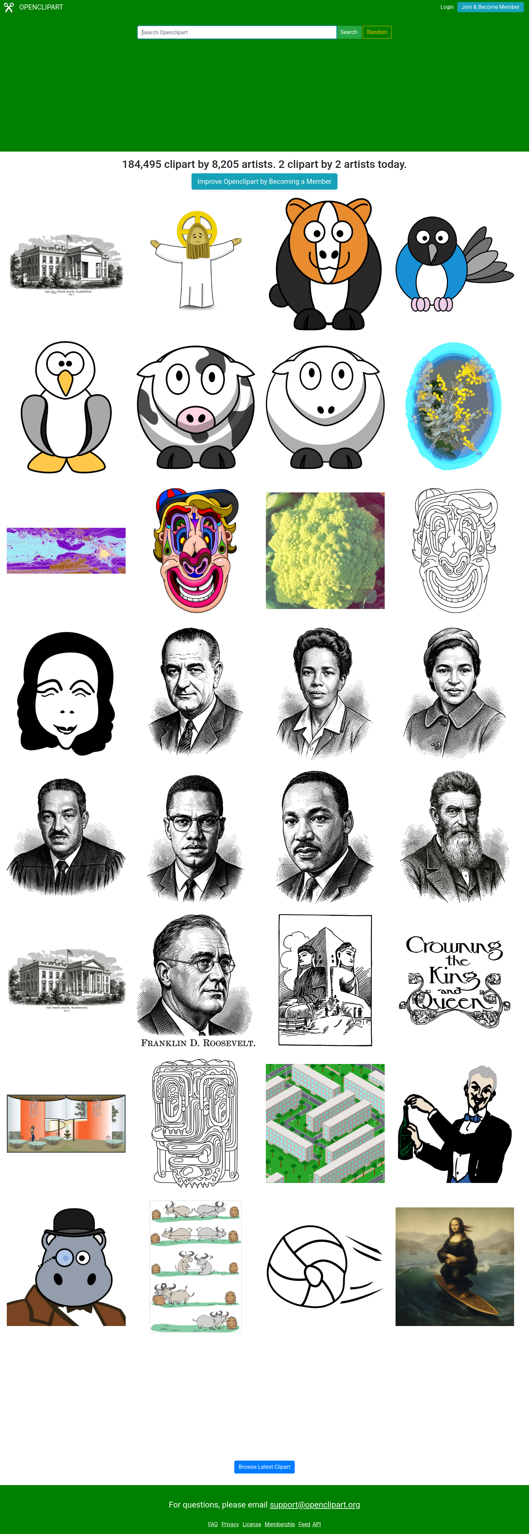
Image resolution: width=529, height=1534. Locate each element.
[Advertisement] (264, 95)
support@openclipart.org (315, 1505)
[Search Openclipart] (237, 32)
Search (349, 32)
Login (447, 7)
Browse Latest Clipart (265, 1467)
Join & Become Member (490, 7)
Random (377, 32)
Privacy (230, 1524)
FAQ (213, 1524)
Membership (279, 1524)
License (251, 1524)
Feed (304, 1524)
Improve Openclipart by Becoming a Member (264, 181)
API (316, 1524)
